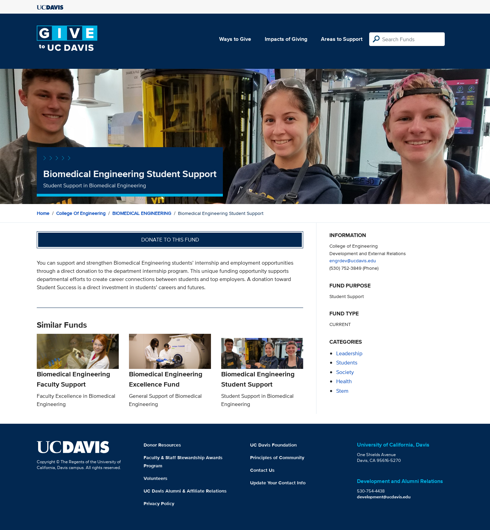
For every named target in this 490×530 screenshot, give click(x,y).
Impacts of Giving (286, 39)
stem (342, 391)
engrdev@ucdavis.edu (352, 260)
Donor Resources (162, 444)
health (344, 381)
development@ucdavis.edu (384, 497)
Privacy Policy (159, 503)
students (346, 363)
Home (43, 213)
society (345, 372)
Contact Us (262, 470)
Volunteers (155, 478)
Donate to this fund (170, 240)
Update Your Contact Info (278, 482)
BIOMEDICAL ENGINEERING (141, 213)
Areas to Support (341, 39)
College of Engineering (80, 213)
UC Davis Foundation (273, 444)
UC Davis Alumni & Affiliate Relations (185, 490)
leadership (349, 353)
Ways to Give (235, 39)
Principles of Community (277, 457)
